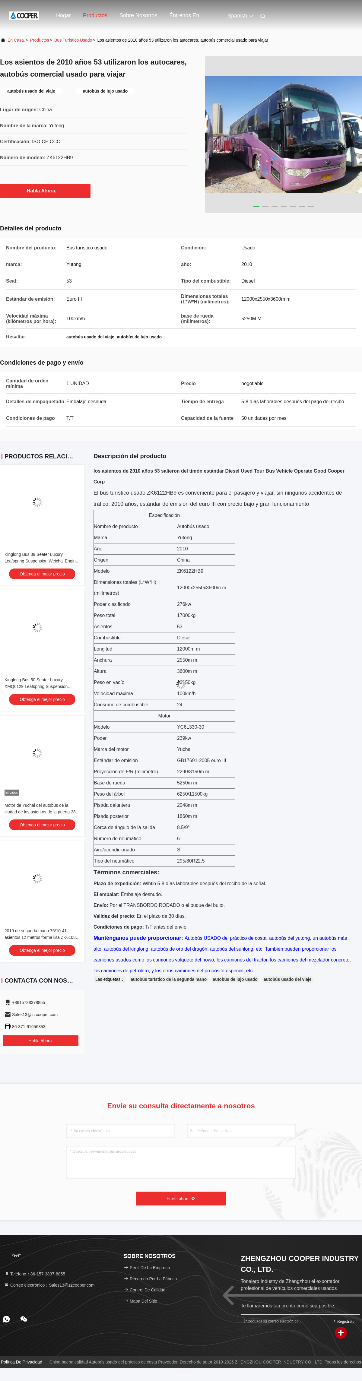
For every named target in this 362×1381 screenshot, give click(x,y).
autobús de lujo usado (235, 979)
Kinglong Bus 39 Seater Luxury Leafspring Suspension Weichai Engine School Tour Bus (41, 561)
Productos (95, 15)
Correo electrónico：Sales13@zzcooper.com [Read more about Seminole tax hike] (49, 1285)
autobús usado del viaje (288, 979)
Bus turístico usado (73, 40)
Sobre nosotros (138, 15)
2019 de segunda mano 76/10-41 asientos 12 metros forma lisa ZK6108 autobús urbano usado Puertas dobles (40, 937)
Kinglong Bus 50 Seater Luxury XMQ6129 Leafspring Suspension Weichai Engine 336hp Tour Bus (36, 686)
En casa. (16, 40)
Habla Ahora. (45, 191)
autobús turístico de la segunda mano (169, 979)
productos (39, 40)
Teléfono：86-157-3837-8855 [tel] (34, 1274)
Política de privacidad (21, 1362)
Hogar (63, 15)
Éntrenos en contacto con (185, 18)
